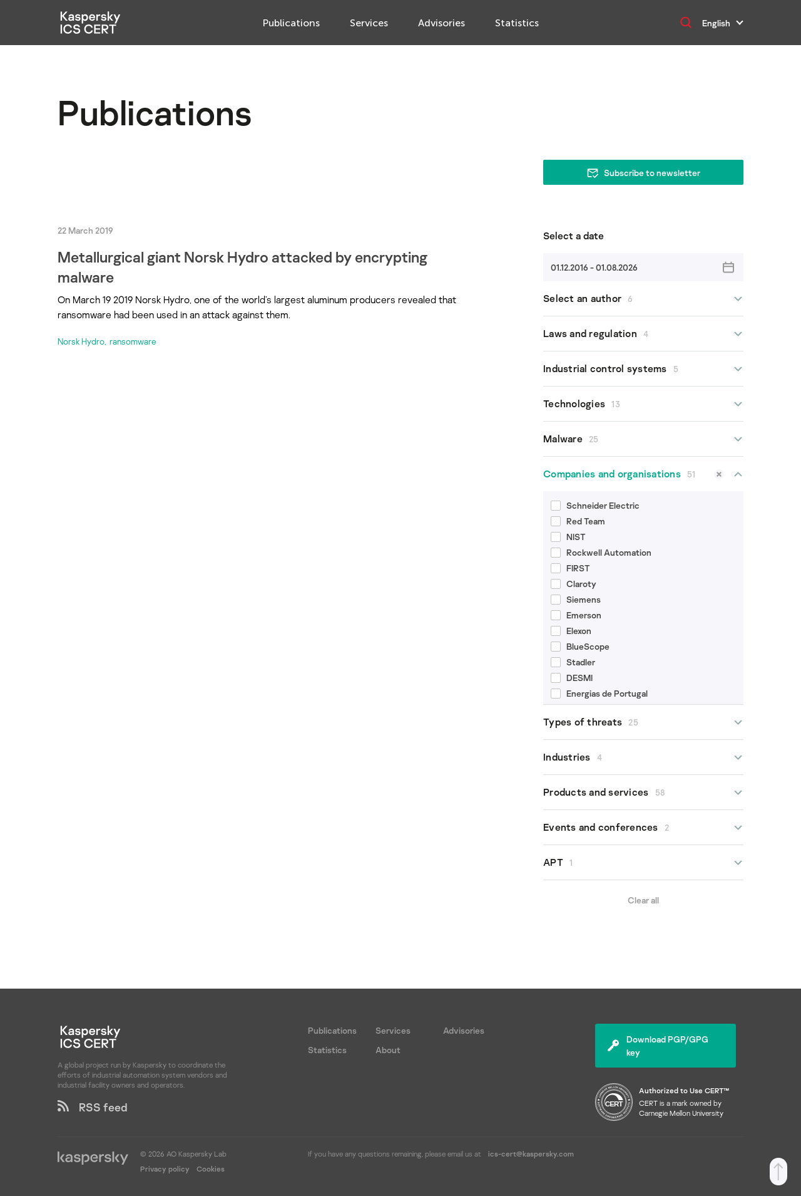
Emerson (576, 615)
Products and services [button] (643, 792)
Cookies (210, 1168)
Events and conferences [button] (643, 827)
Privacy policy (165, 1168)
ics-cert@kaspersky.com (531, 1153)
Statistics (517, 23)
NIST (568, 536)
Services (369, 23)
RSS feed (93, 1107)
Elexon (571, 630)
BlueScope (580, 646)
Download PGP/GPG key (658, 1045)
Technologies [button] (643, 403)
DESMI (572, 677)
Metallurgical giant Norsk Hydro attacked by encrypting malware (242, 266)
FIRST (570, 568)
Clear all (643, 900)
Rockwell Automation (601, 552)
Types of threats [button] (643, 722)
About (387, 1049)
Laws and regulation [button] (643, 333)
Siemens (576, 599)
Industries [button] (643, 757)
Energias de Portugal (599, 693)
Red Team (578, 521)
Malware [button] (643, 438)
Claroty (573, 583)
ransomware (133, 341)
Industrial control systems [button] (643, 368)
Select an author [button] (643, 298)
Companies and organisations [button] (643, 474)
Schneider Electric (595, 505)
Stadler (573, 662)
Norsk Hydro (81, 341)
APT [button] (643, 862)
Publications (291, 23)
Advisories (441, 23)
